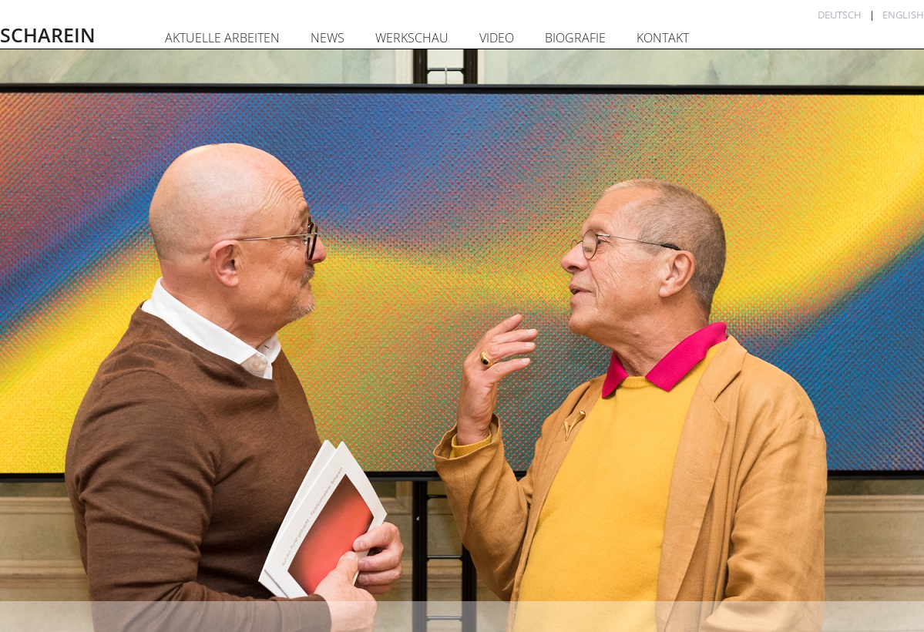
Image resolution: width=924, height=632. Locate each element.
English (903, 15)
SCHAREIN (48, 35)
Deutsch (840, 15)
